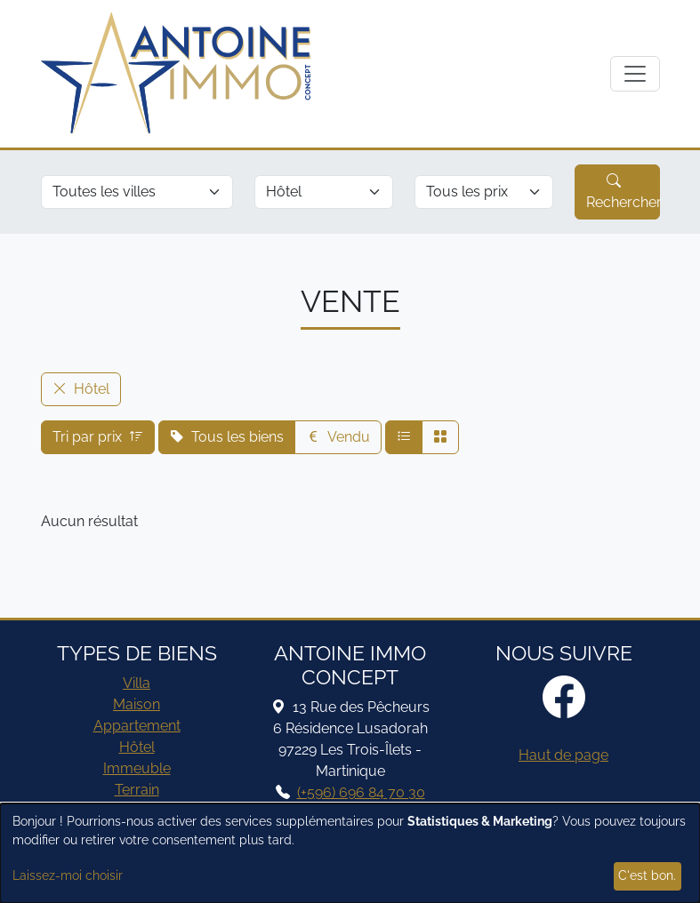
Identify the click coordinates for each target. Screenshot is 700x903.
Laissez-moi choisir (67, 875)
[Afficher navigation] (635, 74)
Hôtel (137, 747)
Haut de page (563, 755)
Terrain (137, 789)
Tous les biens (227, 436)
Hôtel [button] (80, 388)
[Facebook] (564, 698)
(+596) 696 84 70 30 (361, 792)
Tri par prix (97, 437)
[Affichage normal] (403, 437)
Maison (136, 704)
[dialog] (350, 853)
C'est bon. (647, 875)
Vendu (338, 436)
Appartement (137, 725)
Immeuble (137, 768)
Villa (136, 683)
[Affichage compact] (440, 437)
